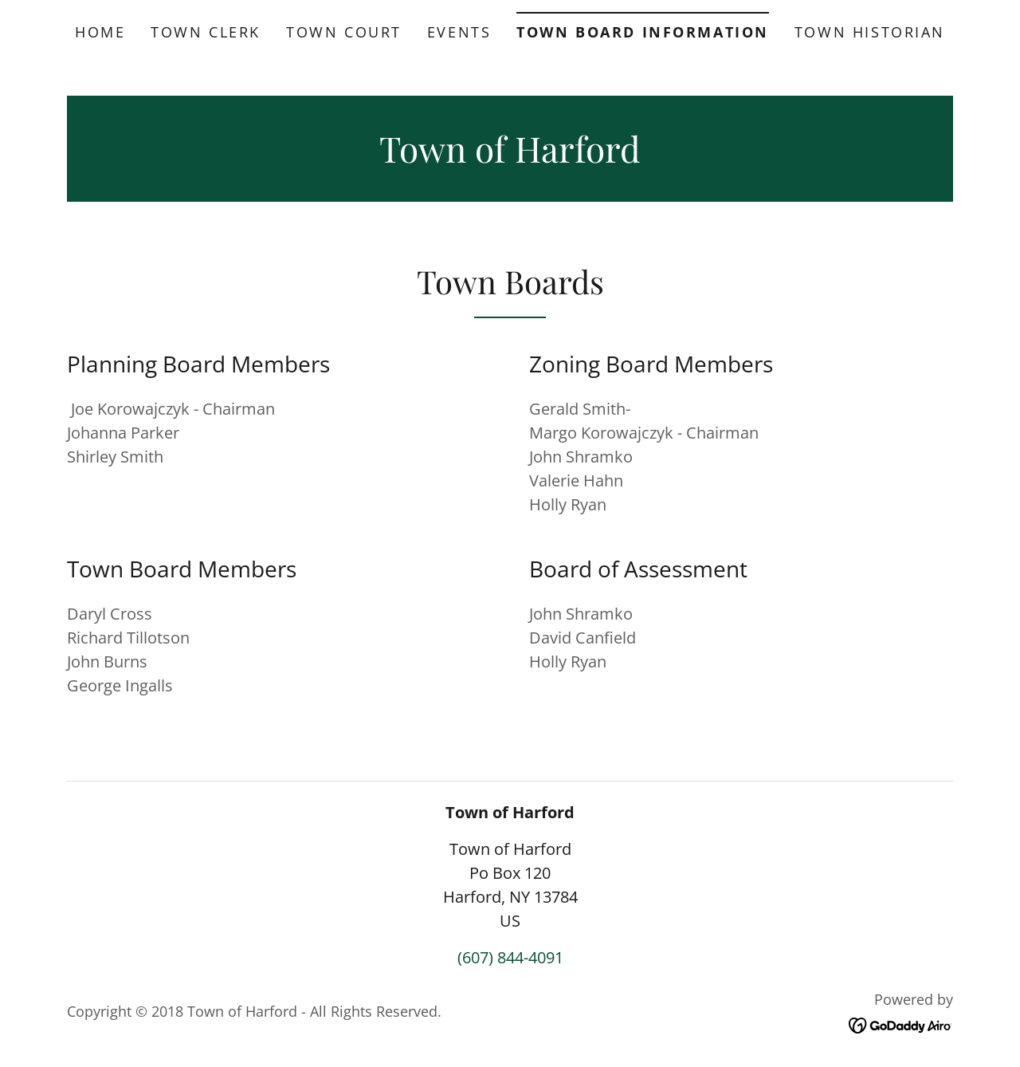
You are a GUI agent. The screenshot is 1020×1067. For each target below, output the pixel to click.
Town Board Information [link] (642, 31)
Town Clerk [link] (206, 31)
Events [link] (459, 31)
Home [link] (100, 31)
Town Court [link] (344, 31)
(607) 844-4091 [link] (510, 957)
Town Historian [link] (869, 31)
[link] (510, 156)
